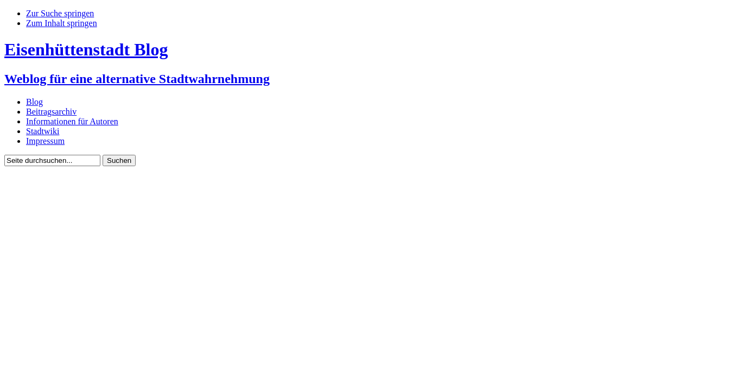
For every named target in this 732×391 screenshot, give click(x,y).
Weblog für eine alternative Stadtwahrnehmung (137, 79)
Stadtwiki (42, 131)
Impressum (45, 141)
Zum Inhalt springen (61, 23)
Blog (34, 101)
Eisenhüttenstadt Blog (86, 49)
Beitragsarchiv (51, 111)
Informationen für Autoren (72, 121)
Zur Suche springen (60, 13)
